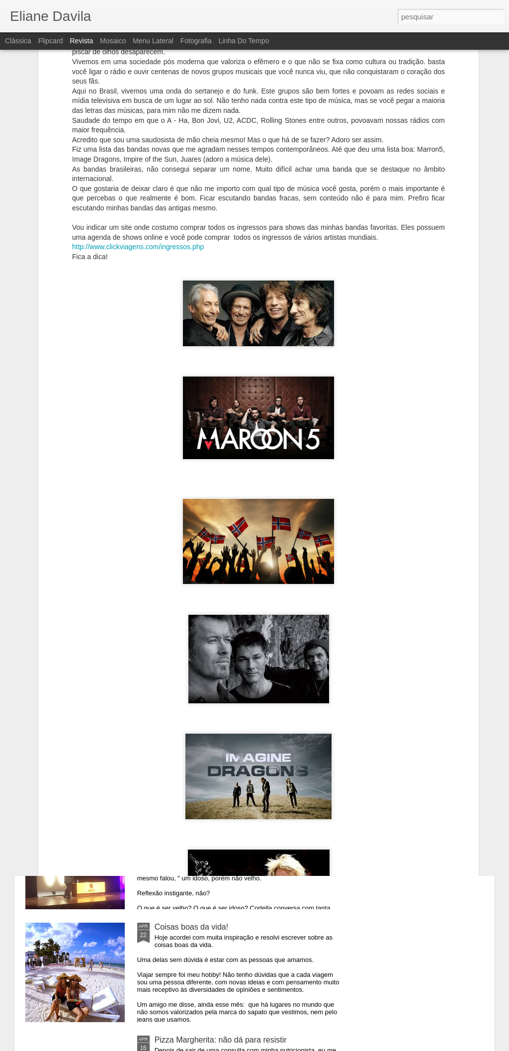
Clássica (18, 41)
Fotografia (196, 41)
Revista (81, 41)
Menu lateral (153, 41)
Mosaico (113, 41)
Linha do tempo (244, 41)
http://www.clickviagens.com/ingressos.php (138, 163)
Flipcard (50, 41)
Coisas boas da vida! (192, 927)
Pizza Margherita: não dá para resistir (221, 1040)
